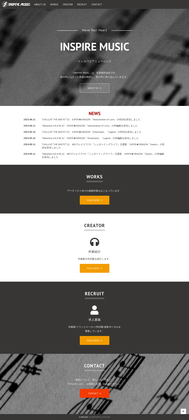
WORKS (54, 4)
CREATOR (68, 4)
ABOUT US (40, 4)
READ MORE (93, 200)
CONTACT (96, 4)
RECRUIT (82, 4)
